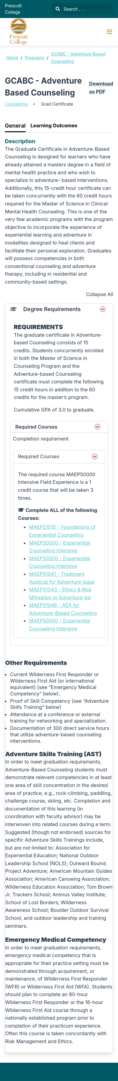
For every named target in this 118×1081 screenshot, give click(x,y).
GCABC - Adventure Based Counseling (78, 57)
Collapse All (99, 294)
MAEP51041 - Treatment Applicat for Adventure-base (61, 578)
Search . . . (70, 9)
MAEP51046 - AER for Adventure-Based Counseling (63, 609)
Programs (35, 57)
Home (12, 57)
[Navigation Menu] (109, 32)
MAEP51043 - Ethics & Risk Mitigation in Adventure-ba (60, 593)
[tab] (15, 126)
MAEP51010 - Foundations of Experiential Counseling (62, 531)
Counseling (17, 104)
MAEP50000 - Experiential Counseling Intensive (59, 547)
